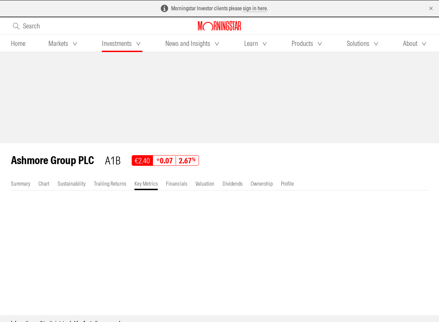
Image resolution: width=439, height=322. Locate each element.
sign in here (255, 8)
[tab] (18, 43)
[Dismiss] (431, 8)
